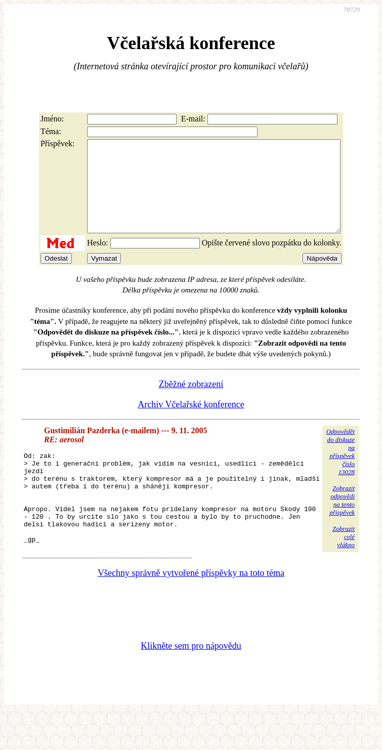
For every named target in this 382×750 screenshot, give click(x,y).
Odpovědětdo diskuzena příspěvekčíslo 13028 (340, 470)
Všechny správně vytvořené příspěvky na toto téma (191, 609)
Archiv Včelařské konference (191, 423)
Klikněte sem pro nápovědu (191, 682)
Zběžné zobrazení (191, 402)
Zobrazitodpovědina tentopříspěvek (342, 518)
